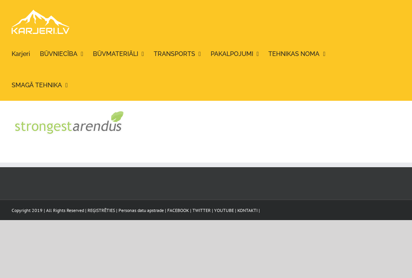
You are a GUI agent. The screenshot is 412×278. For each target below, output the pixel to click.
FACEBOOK (178, 210)
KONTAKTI (247, 210)
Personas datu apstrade (141, 210)
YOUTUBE (224, 210)
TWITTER (201, 210)
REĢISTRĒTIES (101, 210)
